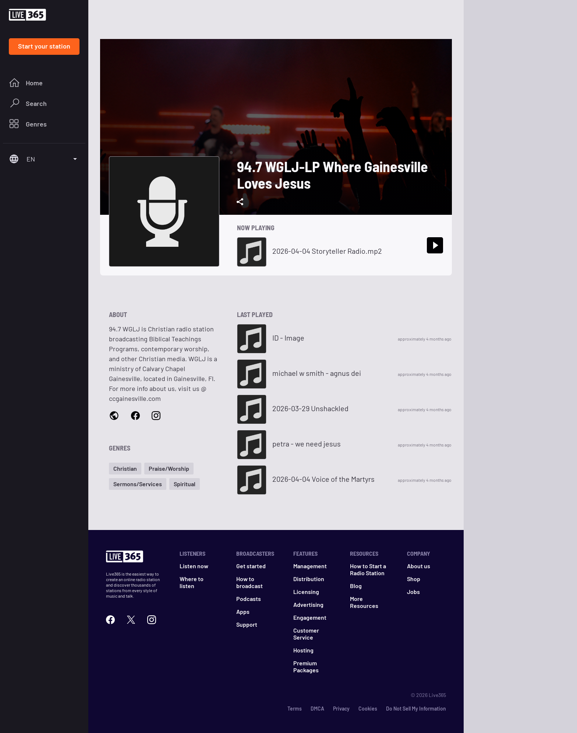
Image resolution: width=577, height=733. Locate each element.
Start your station (44, 46)
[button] (125, 468)
